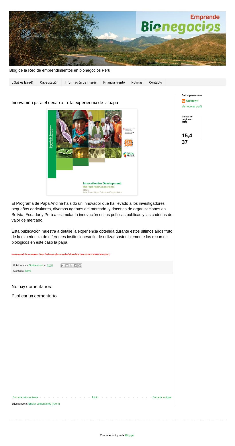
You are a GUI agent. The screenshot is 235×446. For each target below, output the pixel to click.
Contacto (155, 82)
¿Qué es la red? (22, 82)
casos (28, 270)
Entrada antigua (162, 397)
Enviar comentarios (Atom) (44, 403)
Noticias (137, 82)
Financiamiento (114, 82)
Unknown (192, 100)
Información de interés (81, 82)
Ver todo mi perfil (192, 106)
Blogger (129, 435)
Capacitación (49, 82)
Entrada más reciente (25, 397)
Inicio (95, 397)
